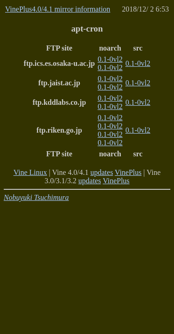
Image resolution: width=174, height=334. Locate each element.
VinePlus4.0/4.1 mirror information (57, 9)
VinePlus (128, 172)
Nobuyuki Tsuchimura (36, 197)
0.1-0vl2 (109, 59)
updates (101, 172)
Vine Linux (30, 172)
